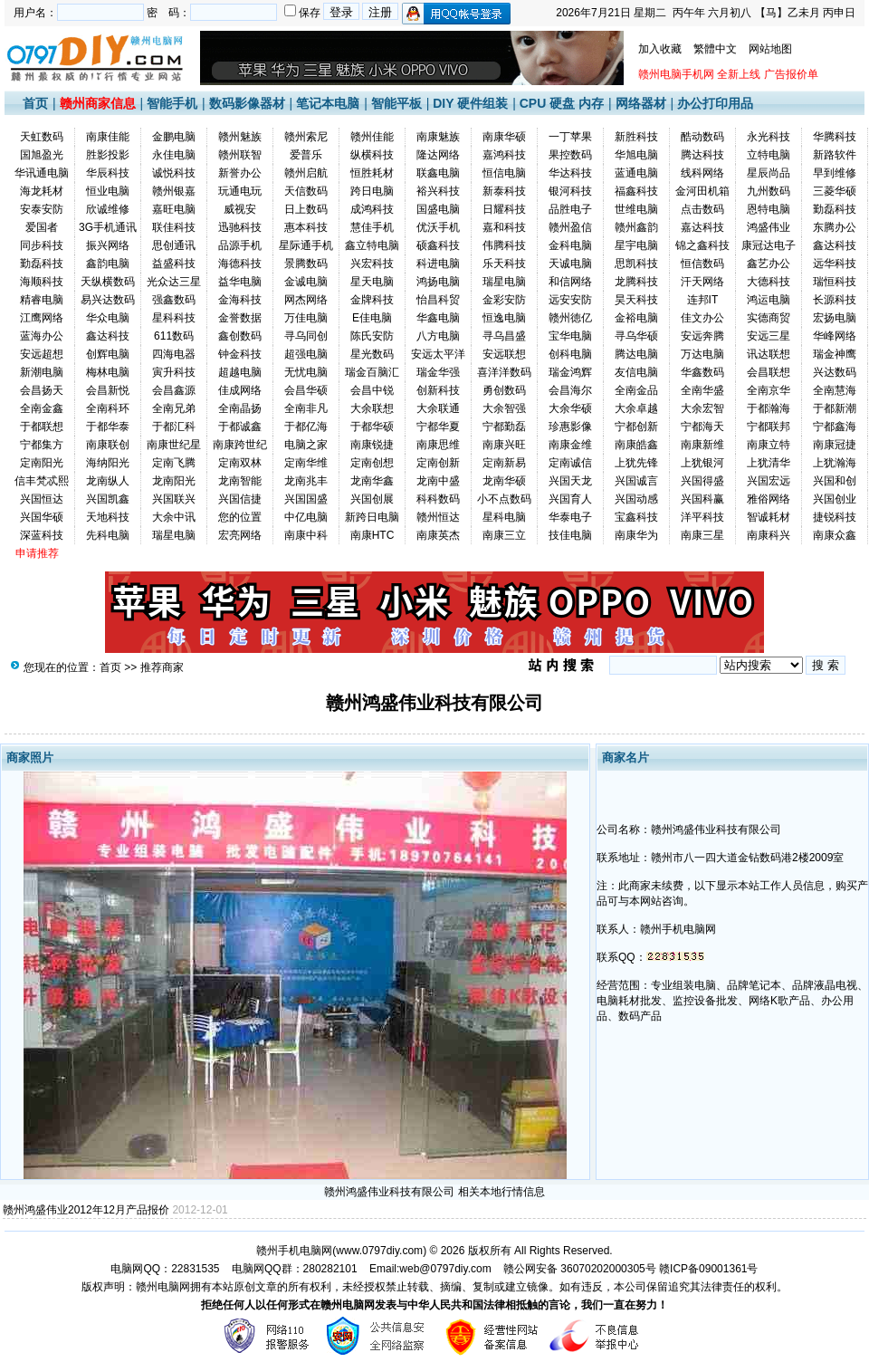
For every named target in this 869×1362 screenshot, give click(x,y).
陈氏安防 (372, 336)
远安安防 (570, 299)
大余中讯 (174, 517)
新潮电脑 (41, 372)
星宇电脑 (636, 245)
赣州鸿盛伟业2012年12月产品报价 (86, 1210)
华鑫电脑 (438, 318)
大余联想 (372, 408)
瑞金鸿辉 (570, 372)
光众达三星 (174, 281)
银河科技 (570, 191)
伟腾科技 (504, 245)
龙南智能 (240, 481)
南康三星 (702, 535)
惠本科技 (306, 227)
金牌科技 (372, 299)
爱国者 (41, 227)
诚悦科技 (174, 173)
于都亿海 (306, 426)
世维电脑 (636, 209)
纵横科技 (372, 155)
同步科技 (41, 245)
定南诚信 (570, 462)
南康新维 (702, 444)
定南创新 (438, 462)
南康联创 (107, 444)
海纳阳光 (107, 462)
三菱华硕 (834, 191)
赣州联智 (240, 155)
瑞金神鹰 (834, 354)
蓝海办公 (41, 336)
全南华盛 (702, 390)
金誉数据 (240, 318)
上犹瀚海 (834, 462)
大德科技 (768, 281)
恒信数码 (702, 263)
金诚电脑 (306, 281)
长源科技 (834, 299)
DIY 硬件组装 (470, 103)
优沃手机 (438, 227)
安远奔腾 (702, 336)
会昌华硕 (306, 390)
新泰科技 (504, 191)
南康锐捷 (372, 444)
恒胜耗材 (372, 173)
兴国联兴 (174, 499)
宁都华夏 (438, 426)
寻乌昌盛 (504, 336)
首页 (35, 103)
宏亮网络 (240, 535)
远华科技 (834, 263)
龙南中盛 (438, 481)
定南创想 (372, 462)
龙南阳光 (174, 481)
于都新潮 (834, 408)
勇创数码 (504, 390)
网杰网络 (306, 299)
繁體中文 (715, 49)
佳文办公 (702, 318)
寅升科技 (174, 372)
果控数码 (570, 155)
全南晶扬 (240, 408)
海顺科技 (41, 281)
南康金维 (570, 444)
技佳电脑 (570, 535)
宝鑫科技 (636, 517)
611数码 (174, 336)
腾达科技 (702, 155)
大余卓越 (636, 408)
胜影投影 (107, 155)
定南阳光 (41, 462)
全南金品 (636, 390)
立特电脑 (768, 155)
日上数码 (306, 209)
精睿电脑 (41, 299)
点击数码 (702, 209)
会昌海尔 (570, 390)
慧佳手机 (372, 227)
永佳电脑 (174, 155)
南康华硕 (504, 136)
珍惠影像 (570, 426)
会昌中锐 (372, 390)
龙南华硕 (504, 481)
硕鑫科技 (438, 245)
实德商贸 (768, 318)
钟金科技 (240, 354)
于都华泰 (107, 426)
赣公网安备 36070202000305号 (581, 1268)
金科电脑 (570, 245)
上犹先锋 (636, 462)
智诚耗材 (768, 517)
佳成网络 (240, 390)
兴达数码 (834, 372)
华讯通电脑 (41, 173)
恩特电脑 (768, 209)
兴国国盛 (306, 499)
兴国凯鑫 (107, 499)
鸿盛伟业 (768, 227)
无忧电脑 (306, 372)
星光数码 (372, 354)
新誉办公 (240, 173)
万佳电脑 (306, 318)
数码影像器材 (247, 103)
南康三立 (504, 535)
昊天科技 (636, 299)
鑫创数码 (240, 336)
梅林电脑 (107, 372)
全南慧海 (834, 390)
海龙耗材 (41, 191)
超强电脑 (306, 354)
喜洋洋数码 (504, 372)
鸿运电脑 (768, 299)
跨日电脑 (372, 191)
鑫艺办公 (768, 263)
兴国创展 (372, 499)
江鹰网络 (41, 318)
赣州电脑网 (163, 1286)
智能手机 (172, 103)
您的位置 (240, 517)
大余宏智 (702, 408)
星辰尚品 (768, 173)
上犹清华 (768, 462)
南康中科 (306, 535)
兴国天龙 (570, 481)
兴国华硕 (41, 517)
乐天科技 (504, 263)
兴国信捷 (240, 499)
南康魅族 (438, 136)
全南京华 (768, 390)
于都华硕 (372, 426)
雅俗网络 (768, 499)
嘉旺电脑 (174, 209)
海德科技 (240, 263)
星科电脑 (504, 517)
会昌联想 (768, 372)
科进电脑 (438, 263)
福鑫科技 (636, 191)
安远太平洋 (438, 354)
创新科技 (438, 390)
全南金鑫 (41, 408)
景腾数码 (306, 263)
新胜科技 (636, 136)
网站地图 (770, 49)
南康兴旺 (504, 444)
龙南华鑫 (372, 481)
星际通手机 (306, 245)
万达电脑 (702, 354)
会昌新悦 (107, 390)
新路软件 (834, 155)
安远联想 (504, 354)
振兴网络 (107, 245)
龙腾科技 (636, 281)
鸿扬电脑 (438, 281)
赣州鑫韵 (636, 227)
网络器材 (641, 103)
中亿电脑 (306, 517)
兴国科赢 (702, 499)
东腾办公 (834, 227)
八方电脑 (438, 336)
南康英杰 (438, 535)
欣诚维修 (107, 209)
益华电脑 (240, 281)
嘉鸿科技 (504, 155)
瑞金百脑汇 (372, 372)
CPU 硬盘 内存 (562, 103)
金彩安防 (504, 299)
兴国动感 (636, 499)
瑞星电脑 (504, 281)
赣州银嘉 (174, 191)
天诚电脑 (570, 263)
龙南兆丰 (306, 481)
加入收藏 (660, 49)
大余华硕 (570, 408)
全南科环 (107, 408)
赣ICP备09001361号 (708, 1268)
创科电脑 (570, 354)
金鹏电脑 (174, 136)
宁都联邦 (768, 426)
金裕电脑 (636, 318)
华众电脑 (107, 318)
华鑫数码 (702, 372)
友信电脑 (636, 372)
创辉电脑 (107, 354)
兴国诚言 (636, 481)
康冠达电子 (768, 245)
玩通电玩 (240, 191)
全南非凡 (306, 408)
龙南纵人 (107, 481)
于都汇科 (174, 426)
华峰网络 (834, 336)
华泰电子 (570, 517)
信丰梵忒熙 (41, 481)
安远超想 (41, 354)
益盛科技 (174, 263)
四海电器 (174, 354)
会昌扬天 (41, 390)
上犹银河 (702, 462)
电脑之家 (306, 444)
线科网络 (702, 173)
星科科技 (174, 318)
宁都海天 (702, 426)
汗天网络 (702, 281)
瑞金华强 (438, 372)
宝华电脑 (570, 336)
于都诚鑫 (240, 426)
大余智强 (504, 408)
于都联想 (41, 426)
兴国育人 (570, 499)
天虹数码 (41, 136)
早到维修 (834, 173)
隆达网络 (438, 155)
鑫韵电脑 (107, 263)
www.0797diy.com (379, 1250)
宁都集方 (41, 444)
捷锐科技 (834, 517)
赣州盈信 (570, 227)
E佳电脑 (372, 318)
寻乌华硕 (636, 336)
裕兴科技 (438, 191)
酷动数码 (702, 136)
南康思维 (438, 444)
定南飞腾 (174, 462)
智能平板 (396, 103)
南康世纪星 (174, 444)
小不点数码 (504, 499)
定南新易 (504, 462)
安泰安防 (41, 209)
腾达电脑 (636, 354)
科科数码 (438, 499)
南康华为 (636, 535)
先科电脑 (107, 535)
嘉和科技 (504, 227)
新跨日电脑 (372, 517)
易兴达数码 (108, 299)
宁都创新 (636, 426)
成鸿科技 (372, 209)
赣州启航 (306, 173)
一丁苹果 (570, 136)
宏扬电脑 (834, 318)
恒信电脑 (504, 173)
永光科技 (768, 136)
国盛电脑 (438, 209)
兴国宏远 (768, 481)
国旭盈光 (41, 155)
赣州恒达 (438, 517)
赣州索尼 (306, 136)
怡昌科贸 (438, 299)
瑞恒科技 (834, 281)
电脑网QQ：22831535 (164, 1268)
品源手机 (240, 245)
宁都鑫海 (834, 426)
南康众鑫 (834, 535)
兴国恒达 (41, 499)
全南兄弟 (174, 408)
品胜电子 (570, 209)
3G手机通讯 (108, 227)
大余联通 (438, 408)
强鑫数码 (174, 299)
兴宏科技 (372, 263)
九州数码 (768, 191)
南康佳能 (107, 136)
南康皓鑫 (636, 444)
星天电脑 (372, 281)
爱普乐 (306, 155)
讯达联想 (768, 354)
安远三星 (768, 336)
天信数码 (306, 191)
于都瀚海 (768, 408)
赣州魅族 (240, 136)
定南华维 (306, 462)
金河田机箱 (702, 191)
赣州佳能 (372, 136)
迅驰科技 (240, 227)
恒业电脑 (107, 191)
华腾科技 (834, 136)
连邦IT (703, 299)
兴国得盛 (702, 481)
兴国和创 (834, 481)
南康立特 (768, 444)
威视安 (240, 209)
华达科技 (570, 173)
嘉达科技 (702, 227)
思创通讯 (174, 245)
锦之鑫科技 (702, 245)
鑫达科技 (834, 245)
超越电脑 (240, 372)
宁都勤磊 (504, 426)
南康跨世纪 (240, 444)
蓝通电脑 (636, 173)
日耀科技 (504, 209)
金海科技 (240, 299)
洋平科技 (702, 517)
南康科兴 (768, 535)
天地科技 (107, 517)
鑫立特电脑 (372, 245)
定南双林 (240, 462)
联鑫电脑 (438, 173)
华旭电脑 (636, 155)
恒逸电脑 (504, 318)
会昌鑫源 (174, 390)
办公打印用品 (715, 103)
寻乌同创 (306, 336)
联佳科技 (174, 227)
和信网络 (570, 281)
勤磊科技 (834, 209)
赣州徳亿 (570, 318)
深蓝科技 (41, 535)
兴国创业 (834, 499)
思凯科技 (636, 263)
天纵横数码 (108, 281)
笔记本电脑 (327, 103)
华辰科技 (107, 173)
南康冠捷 (834, 444)
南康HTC (372, 535)
